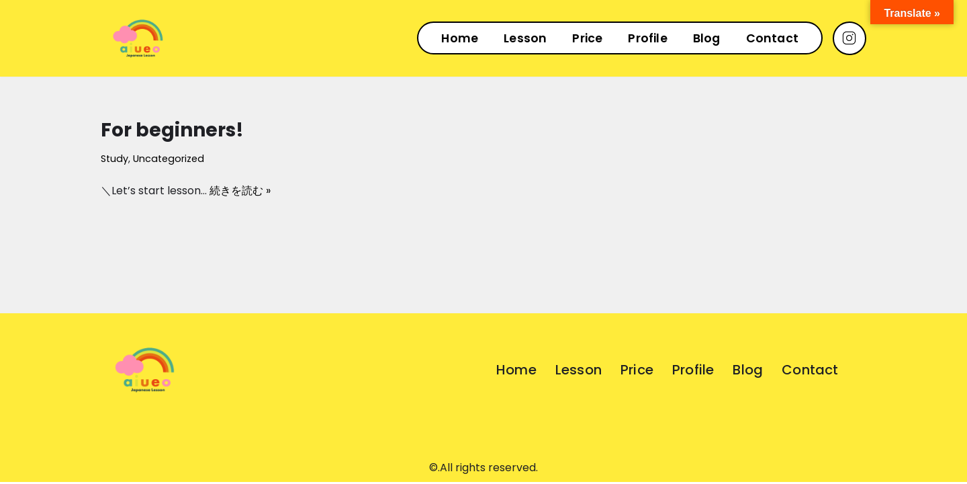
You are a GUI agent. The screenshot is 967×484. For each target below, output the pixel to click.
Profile (647, 38)
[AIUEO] (138, 38)
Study (114, 158)
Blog (707, 38)
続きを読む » (240, 190)
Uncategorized (168, 158)
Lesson (525, 38)
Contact (772, 38)
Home (459, 38)
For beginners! (172, 130)
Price (587, 38)
